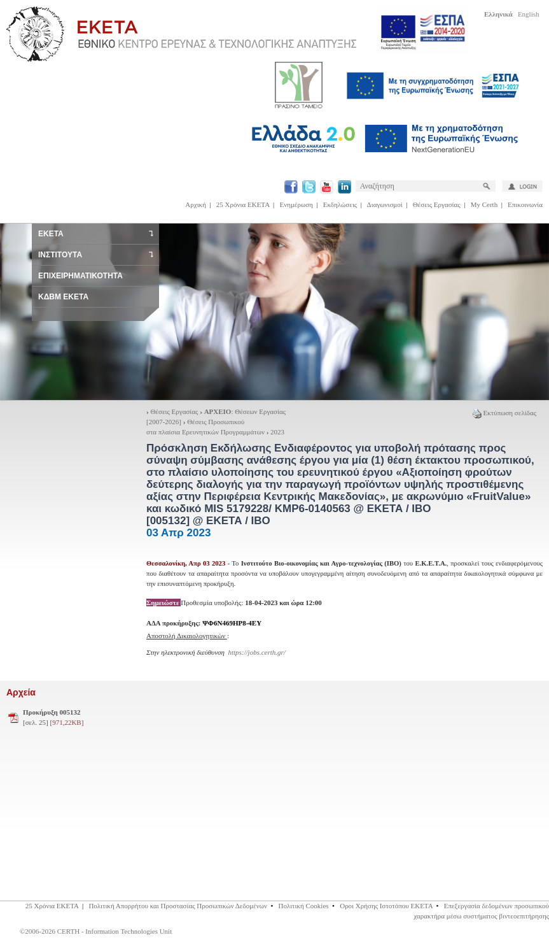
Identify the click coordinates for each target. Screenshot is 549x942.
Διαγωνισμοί (385, 204)
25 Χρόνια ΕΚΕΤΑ (243, 204)
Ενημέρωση (296, 204)
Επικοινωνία (525, 204)
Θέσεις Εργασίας (437, 204)
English (528, 14)
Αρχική (195, 204)
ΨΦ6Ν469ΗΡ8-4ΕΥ (231, 623)
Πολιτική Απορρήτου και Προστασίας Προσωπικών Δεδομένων (177, 906)
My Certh (484, 204)
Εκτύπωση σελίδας (504, 413)
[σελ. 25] (53, 717)
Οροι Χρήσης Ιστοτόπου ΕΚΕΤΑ (386, 906)
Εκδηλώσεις (340, 204)
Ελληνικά (498, 14)
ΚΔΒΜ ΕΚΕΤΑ (63, 296)
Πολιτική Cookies (303, 906)
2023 (277, 432)
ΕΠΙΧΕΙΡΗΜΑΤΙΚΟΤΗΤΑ (80, 275)
